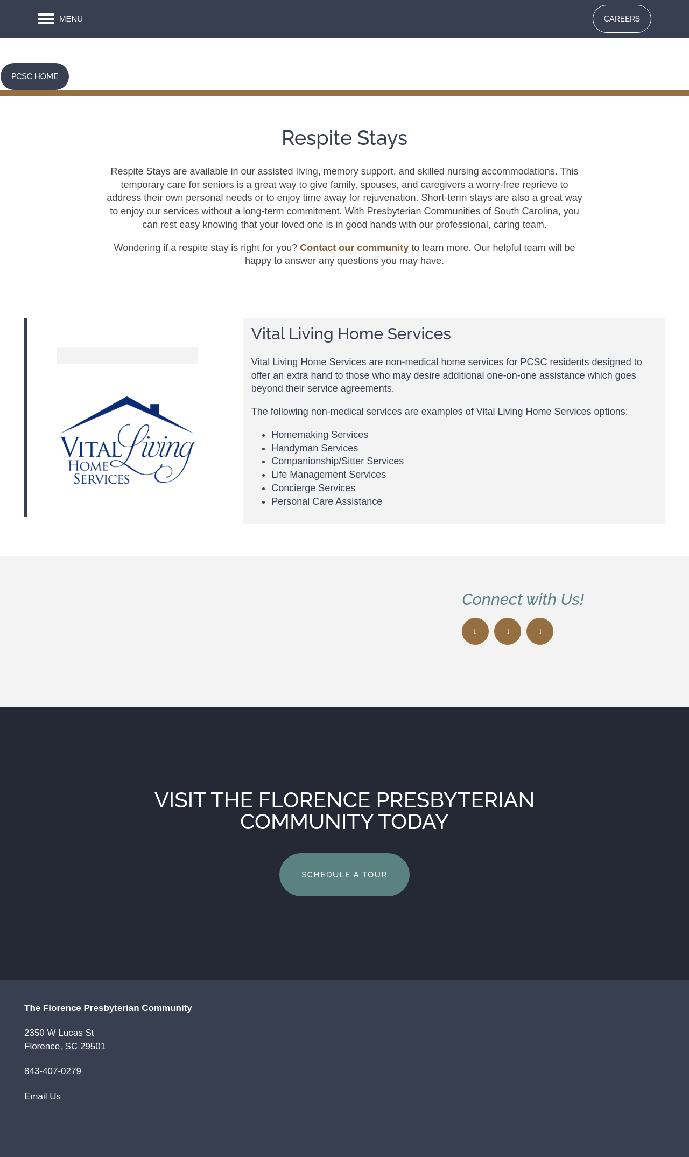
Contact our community (354, 247)
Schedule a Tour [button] (344, 875)
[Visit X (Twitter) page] (507, 631)
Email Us (42, 1096)
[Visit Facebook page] (475, 631)
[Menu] (60, 19)
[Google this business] (539, 631)
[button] (622, 19)
